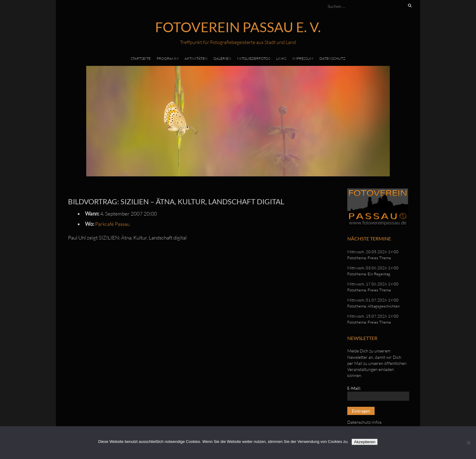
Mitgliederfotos (253, 58)
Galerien (222, 58)
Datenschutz (332, 58)
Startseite (141, 58)
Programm (167, 58)
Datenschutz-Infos (364, 422)
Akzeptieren (364, 442)
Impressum (302, 58)
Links (281, 58)
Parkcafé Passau (112, 224)
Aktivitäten (196, 58)
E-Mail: (354, 388)
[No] (468, 443)
